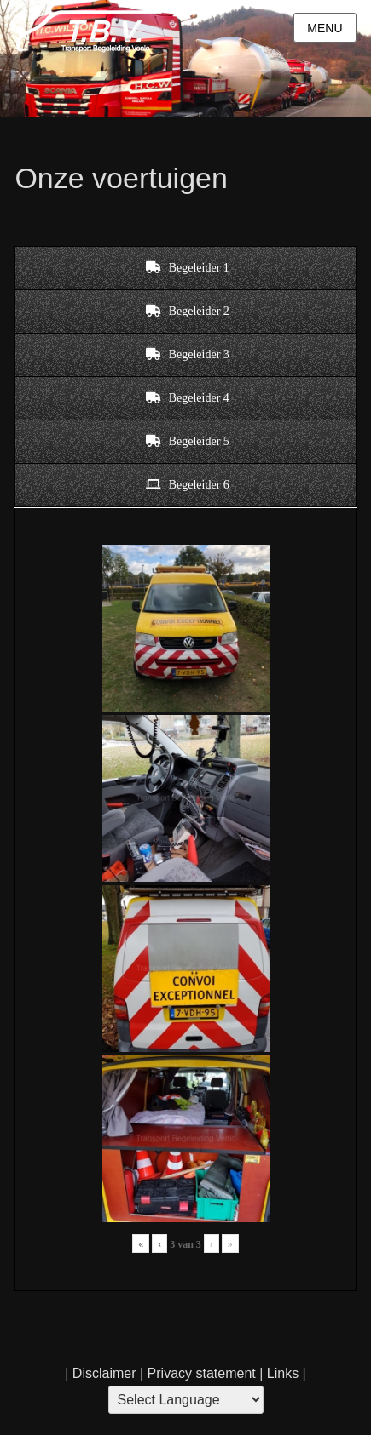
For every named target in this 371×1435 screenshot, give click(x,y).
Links (281, 1373)
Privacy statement (202, 1373)
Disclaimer (104, 1373)
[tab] (185, 268)
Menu (324, 28)
